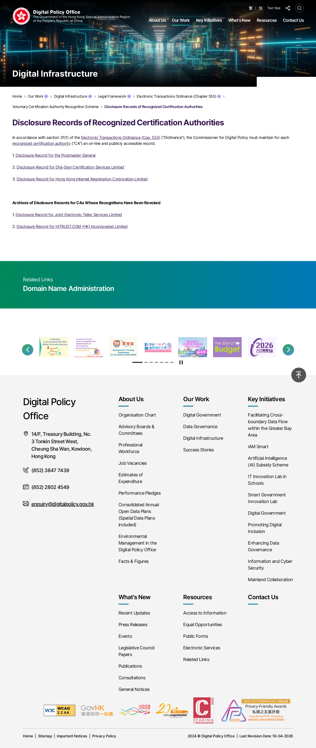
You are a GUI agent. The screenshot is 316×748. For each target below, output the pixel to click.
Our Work (181, 20)
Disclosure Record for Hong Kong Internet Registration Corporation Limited (82, 178)
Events (125, 636)
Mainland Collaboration (270, 579)
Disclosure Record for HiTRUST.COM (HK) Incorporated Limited (72, 226)
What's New (239, 20)
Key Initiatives (209, 20)
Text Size (273, 8)
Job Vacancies (132, 463)
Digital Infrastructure (73, 96)
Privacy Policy (104, 736)
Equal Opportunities (202, 624)
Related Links (196, 659)
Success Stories (198, 449)
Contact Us (293, 20)
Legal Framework (114, 96)
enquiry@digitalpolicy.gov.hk (62, 504)
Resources (267, 20)
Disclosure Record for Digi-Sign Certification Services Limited (70, 167)
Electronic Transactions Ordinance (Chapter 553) (179, 96)
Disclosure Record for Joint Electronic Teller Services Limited (69, 214)
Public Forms (195, 636)
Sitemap (45, 736)
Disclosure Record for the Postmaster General (55, 155)
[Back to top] (298, 375)
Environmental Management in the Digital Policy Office (137, 543)
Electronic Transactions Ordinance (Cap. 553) (120, 137)
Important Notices (72, 736)
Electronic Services (201, 647)
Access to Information (204, 613)
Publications (130, 666)
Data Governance (200, 426)
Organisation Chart (137, 415)
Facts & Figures (133, 561)
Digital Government (202, 415)
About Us (157, 20)
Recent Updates (134, 613)
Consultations (131, 677)
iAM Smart (258, 446)
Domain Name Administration (68, 288)
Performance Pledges (139, 493)
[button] (27, 349)
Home (28, 736)
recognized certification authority (41, 143)
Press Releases (132, 624)
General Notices (134, 689)
